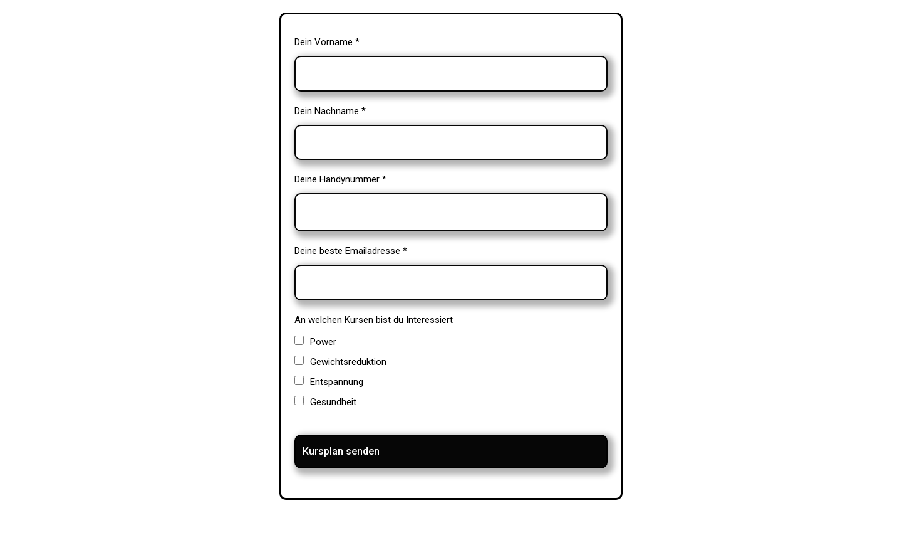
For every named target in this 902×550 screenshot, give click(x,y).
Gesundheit (333, 402)
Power (323, 341)
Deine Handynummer (340, 179)
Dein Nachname (330, 111)
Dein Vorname (327, 42)
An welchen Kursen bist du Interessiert (373, 319)
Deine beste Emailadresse (350, 250)
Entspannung (336, 382)
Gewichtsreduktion (348, 362)
